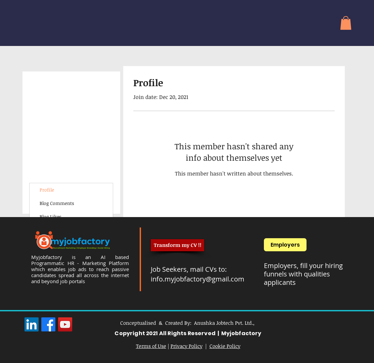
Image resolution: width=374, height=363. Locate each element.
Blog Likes (50, 216)
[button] (346, 23)
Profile (47, 190)
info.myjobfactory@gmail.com (197, 278)
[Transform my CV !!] (177, 245)
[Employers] (285, 244)
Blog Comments (57, 203)
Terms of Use (151, 346)
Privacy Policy (186, 346)
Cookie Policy (224, 346)
